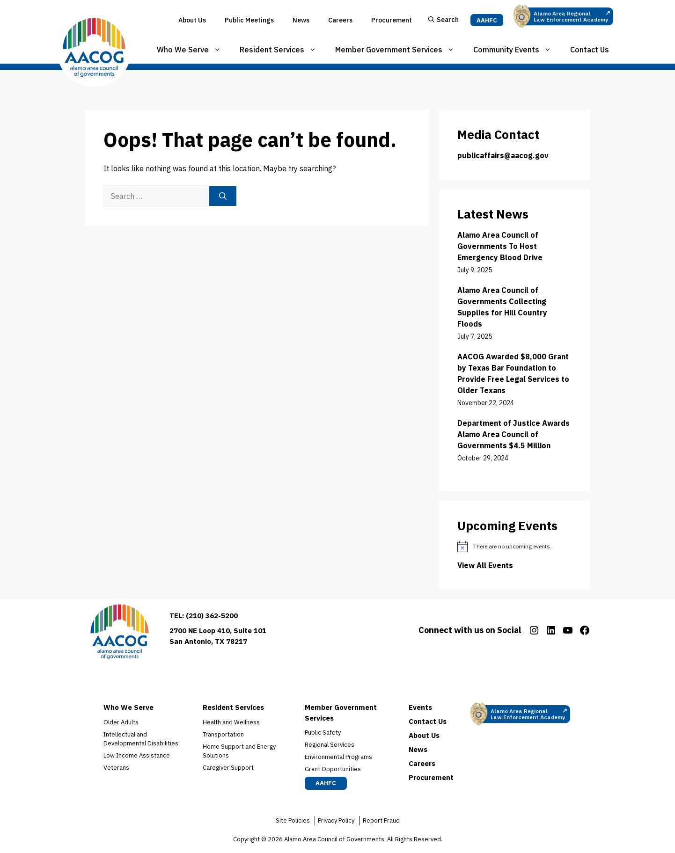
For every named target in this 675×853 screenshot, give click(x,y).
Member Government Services (399, 50)
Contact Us (589, 49)
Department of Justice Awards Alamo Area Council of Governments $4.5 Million (513, 434)
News (301, 20)
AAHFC (487, 20)
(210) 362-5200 (212, 615)
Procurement (391, 20)
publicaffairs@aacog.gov (503, 155)
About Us (192, 20)
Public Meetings (249, 20)
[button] (443, 20)
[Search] (222, 196)
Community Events (517, 50)
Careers (340, 20)
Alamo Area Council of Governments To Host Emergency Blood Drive (500, 246)
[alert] (514, 546)
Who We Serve (193, 50)
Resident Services (283, 50)
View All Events (485, 565)
